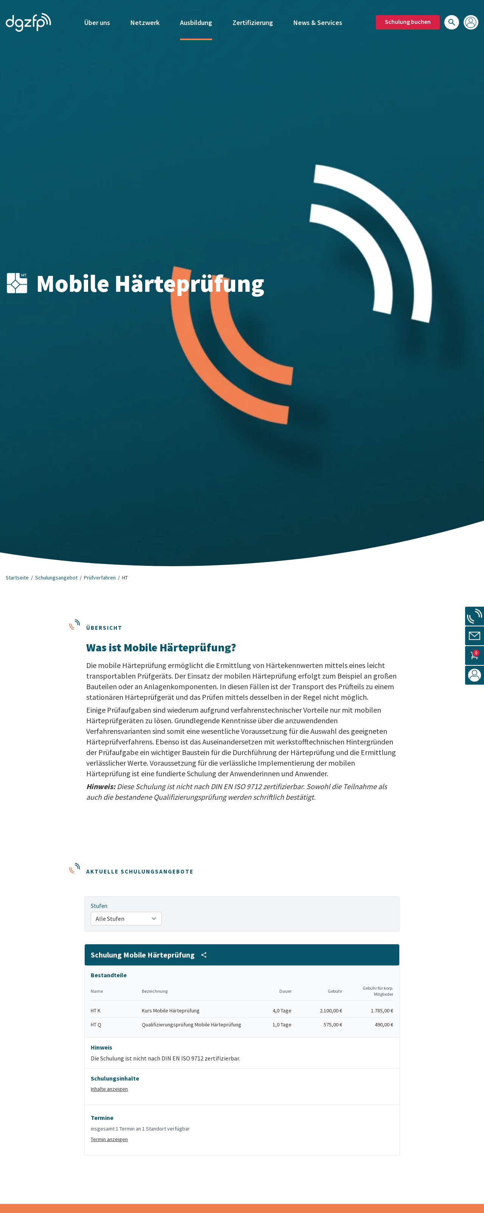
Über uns (97, 18)
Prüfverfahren (100, 577)
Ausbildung (196, 18)
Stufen (99, 906)
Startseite (17, 577)
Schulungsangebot (56, 577)
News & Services (317, 18)
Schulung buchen (408, 17)
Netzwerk (145, 18)
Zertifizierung (253, 18)
